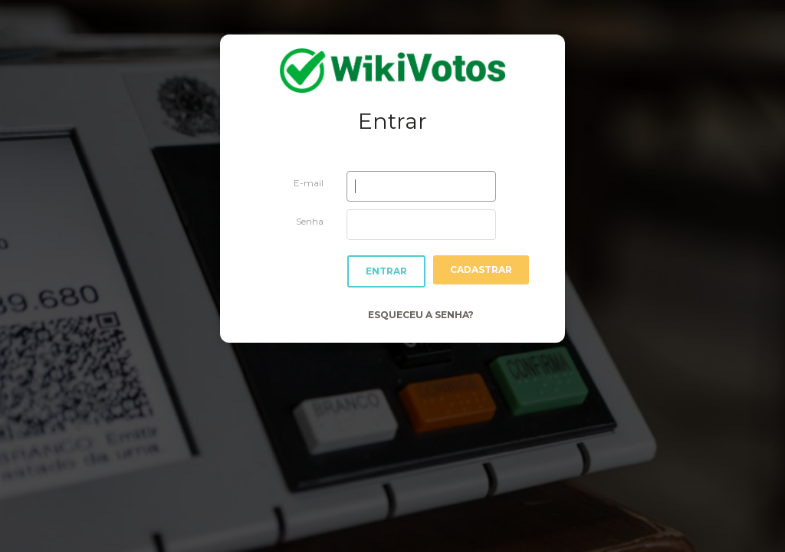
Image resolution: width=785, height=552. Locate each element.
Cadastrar (481, 269)
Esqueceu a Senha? (421, 314)
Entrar (386, 271)
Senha (310, 221)
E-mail (309, 183)
